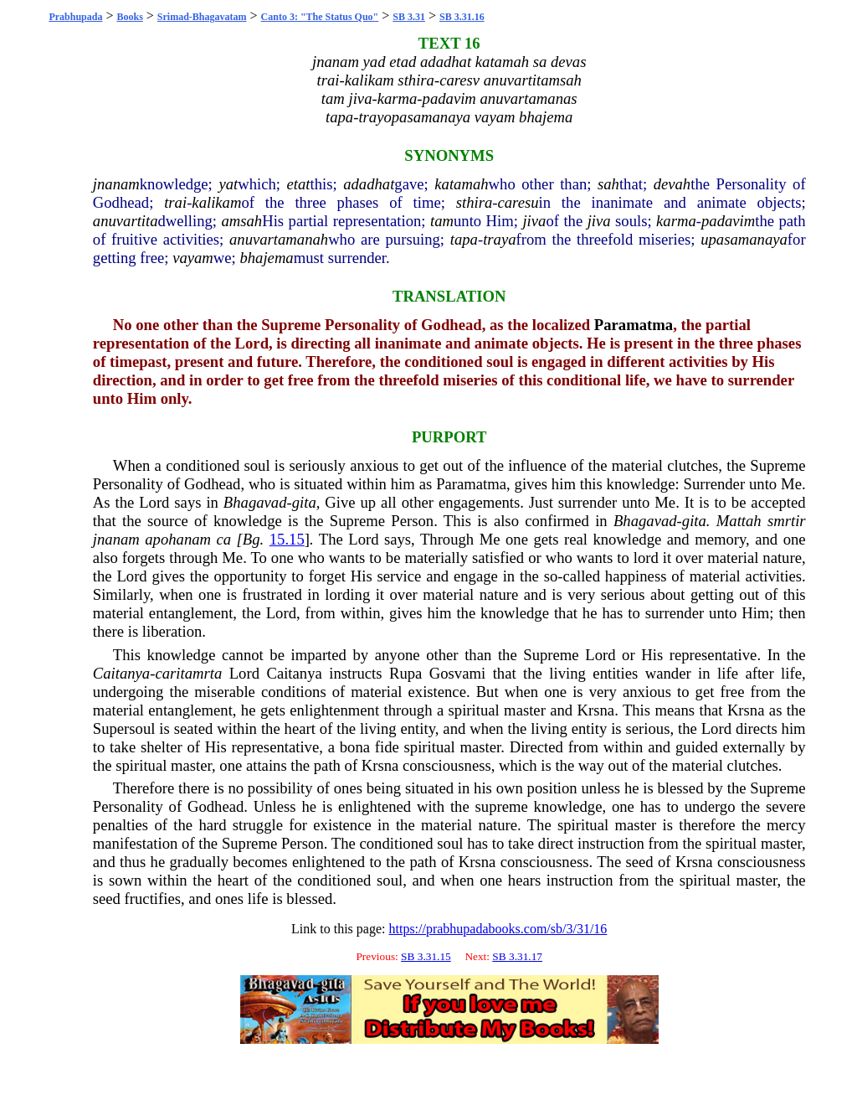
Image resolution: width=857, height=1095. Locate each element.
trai (175, 202)
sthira (474, 202)
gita (304, 502)
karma (676, 221)
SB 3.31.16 (462, 17)
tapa (464, 239)
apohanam (178, 539)
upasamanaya (744, 239)
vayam (192, 257)
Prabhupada (75, 17)
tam (442, 221)
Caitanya (121, 673)
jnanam (116, 184)
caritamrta (188, 673)
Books (129, 17)
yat (228, 184)
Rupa (405, 673)
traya (499, 239)
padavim (728, 221)
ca (224, 539)
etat (298, 184)
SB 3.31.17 (517, 956)
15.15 (287, 539)
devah (672, 184)
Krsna (596, 710)
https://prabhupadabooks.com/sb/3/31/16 (497, 929)
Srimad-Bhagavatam (202, 17)
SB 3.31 (409, 17)
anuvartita (125, 221)
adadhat (368, 184)
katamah (461, 184)
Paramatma (633, 324)
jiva (534, 221)
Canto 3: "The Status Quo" (320, 17)
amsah (241, 221)
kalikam (216, 202)
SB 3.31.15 (426, 956)
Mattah (739, 520)
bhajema (266, 257)
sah (608, 184)
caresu (517, 202)
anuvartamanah (278, 239)
